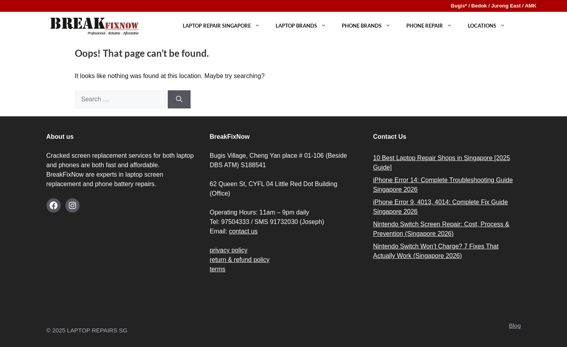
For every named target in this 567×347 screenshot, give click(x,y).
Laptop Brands (305, 26)
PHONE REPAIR (433, 26)
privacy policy (229, 250)
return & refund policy (240, 259)
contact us (243, 231)
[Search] (179, 99)
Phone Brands (370, 26)
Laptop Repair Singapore (225, 26)
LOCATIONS (490, 26)
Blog (515, 325)
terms (218, 269)
